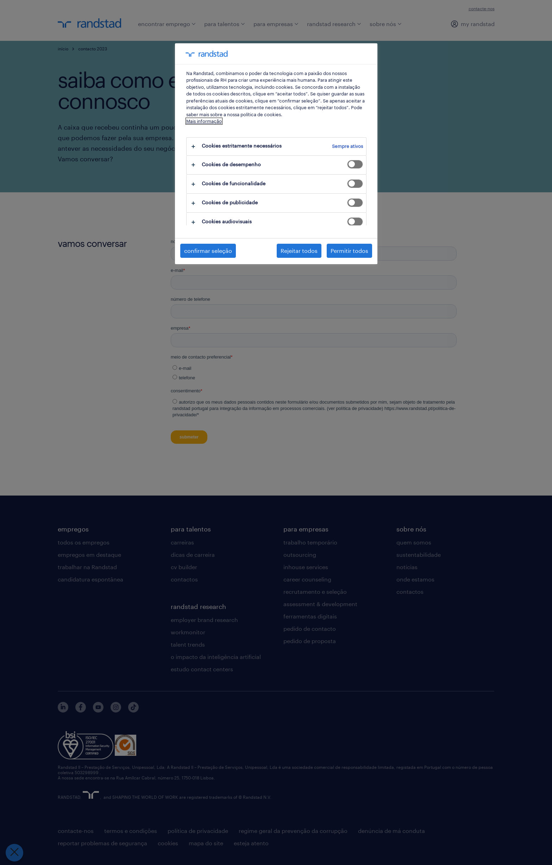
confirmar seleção (208, 250)
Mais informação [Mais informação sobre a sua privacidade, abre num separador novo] (204, 121)
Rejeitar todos (299, 250)
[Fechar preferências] (14, 852)
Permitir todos (349, 250)
